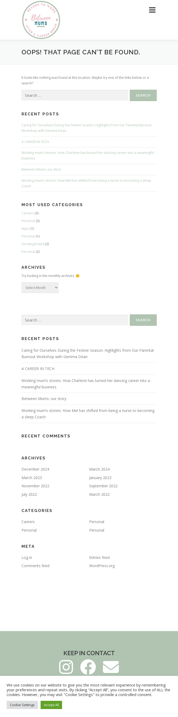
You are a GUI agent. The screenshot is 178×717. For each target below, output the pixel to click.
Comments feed (35, 565)
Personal (28, 221)
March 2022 (99, 494)
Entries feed (99, 557)
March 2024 (99, 469)
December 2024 (35, 469)
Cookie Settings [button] (22, 704)
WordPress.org (102, 565)
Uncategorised (32, 244)
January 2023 (100, 477)
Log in (26, 557)
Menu (151, 10)
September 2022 (103, 485)
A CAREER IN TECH (35, 142)
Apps (25, 228)
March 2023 (31, 477)
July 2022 (29, 494)
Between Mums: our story (41, 169)
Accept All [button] (51, 704)
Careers (27, 213)
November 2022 (35, 485)
